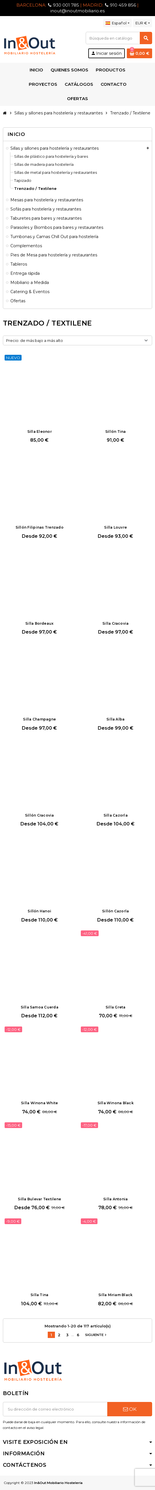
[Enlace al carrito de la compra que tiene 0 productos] (139, 53)
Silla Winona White (39, 1103)
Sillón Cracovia (39, 815)
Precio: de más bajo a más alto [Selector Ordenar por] (34, 340)
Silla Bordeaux (39, 623)
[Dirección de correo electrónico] (55, 1409)
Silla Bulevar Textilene (39, 1199)
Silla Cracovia (115, 623)
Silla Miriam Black (115, 1295)
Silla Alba (115, 719)
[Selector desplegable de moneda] (142, 23)
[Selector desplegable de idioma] (117, 23)
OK (130, 1409)
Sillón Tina (115, 431)
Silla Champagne (39, 719)
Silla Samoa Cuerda (39, 1007)
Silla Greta (116, 1007)
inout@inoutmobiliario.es (77, 10)
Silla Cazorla (116, 815)
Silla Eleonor (39, 431)
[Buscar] (119, 38)
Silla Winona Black (115, 1103)
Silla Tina (39, 1295)
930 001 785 (66, 5)
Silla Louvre (115, 527)
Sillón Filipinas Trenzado (40, 527)
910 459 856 (123, 5)
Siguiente (96, 1335)
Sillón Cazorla (115, 911)
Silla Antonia (115, 1199)
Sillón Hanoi (39, 911)
